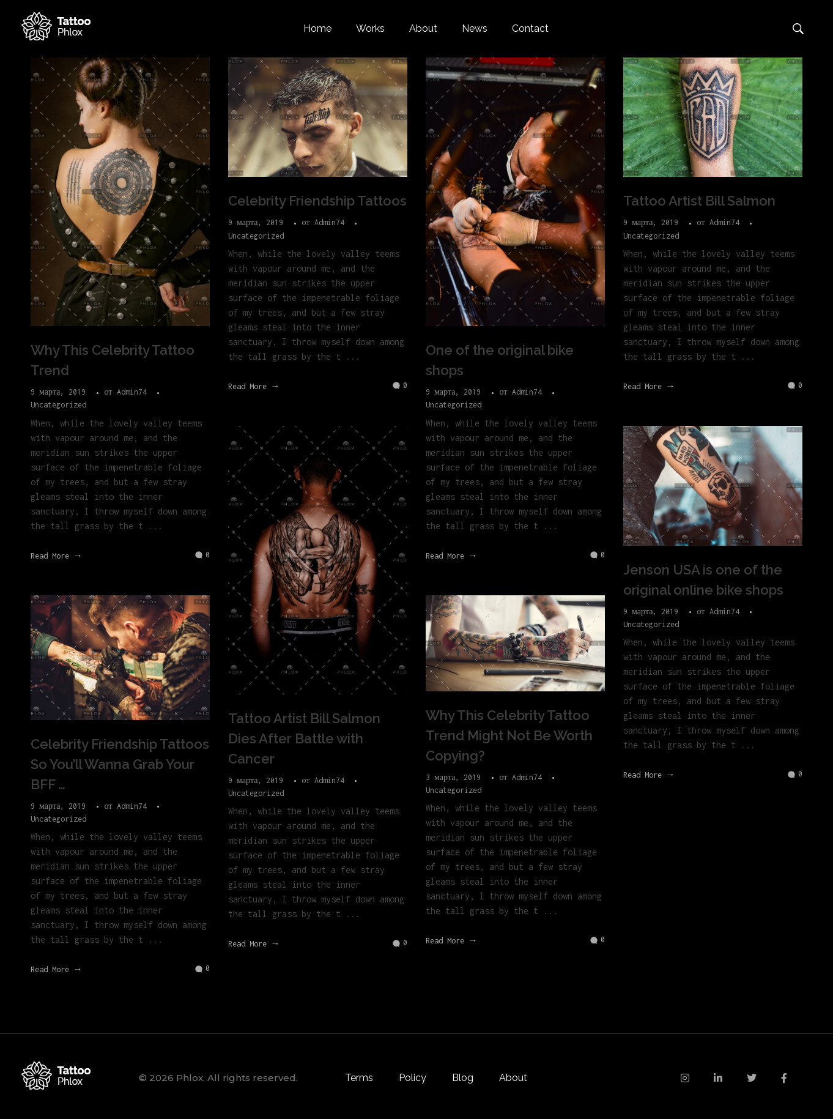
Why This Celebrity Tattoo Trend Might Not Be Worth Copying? (509, 735)
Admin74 (134, 391)
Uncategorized (58, 404)
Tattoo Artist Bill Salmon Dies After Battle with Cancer (304, 738)
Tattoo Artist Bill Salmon (699, 201)
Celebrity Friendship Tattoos (317, 201)
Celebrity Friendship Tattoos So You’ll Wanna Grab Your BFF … (120, 764)
